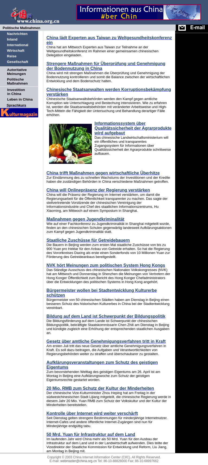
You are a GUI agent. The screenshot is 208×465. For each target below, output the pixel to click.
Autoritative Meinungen (17, 72)
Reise (12, 56)
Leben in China (20, 99)
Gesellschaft (17, 62)
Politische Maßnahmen (17, 81)
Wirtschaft (15, 51)
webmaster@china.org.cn (78, 461)
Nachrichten (17, 34)
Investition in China (16, 92)
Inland (12, 39)
